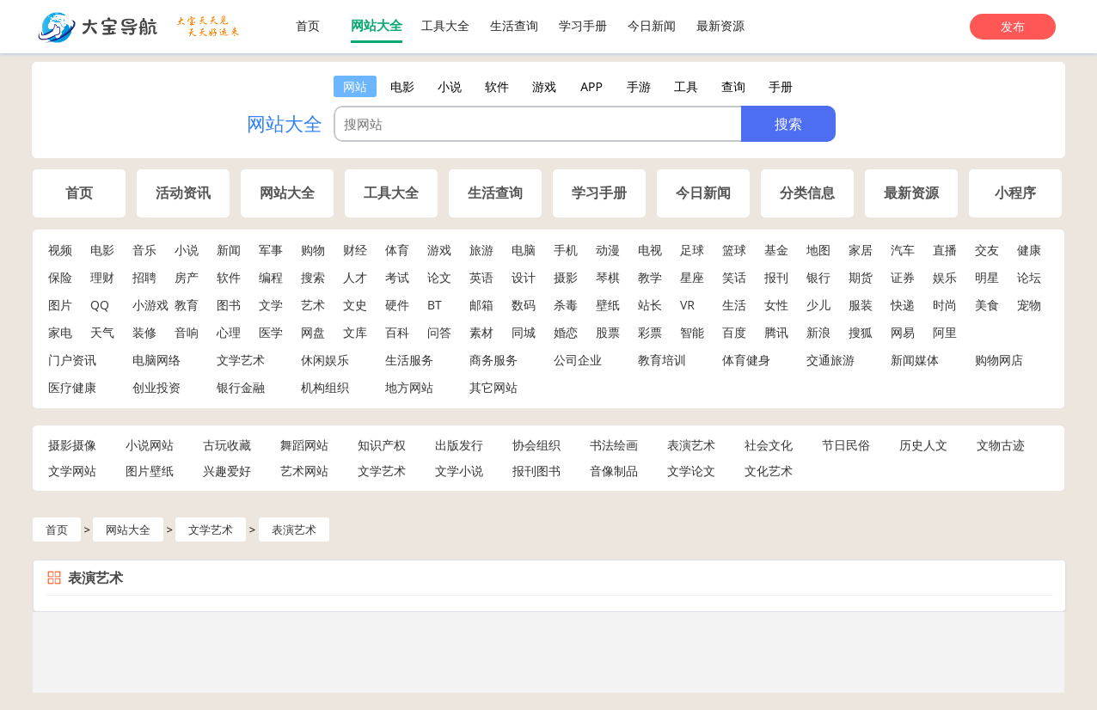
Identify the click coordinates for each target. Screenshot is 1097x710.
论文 (439, 277)
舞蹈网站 (304, 445)
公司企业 (578, 360)
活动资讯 (183, 193)
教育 (187, 305)
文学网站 (72, 470)
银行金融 (241, 387)
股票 (608, 332)
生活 (734, 305)
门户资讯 (72, 360)
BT (434, 305)
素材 (481, 332)
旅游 (481, 250)
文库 (355, 332)
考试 (397, 277)
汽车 (903, 250)
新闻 (229, 250)
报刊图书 (536, 470)
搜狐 (861, 332)
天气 (102, 332)
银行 (818, 277)
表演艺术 (691, 445)
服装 (861, 305)
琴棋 (608, 277)
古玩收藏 (227, 445)
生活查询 (514, 25)
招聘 (144, 277)
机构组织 (325, 387)
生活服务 (409, 360)
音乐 (144, 250)
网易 (903, 332)
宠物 (1029, 305)
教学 (650, 277)
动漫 (608, 250)
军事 (271, 250)
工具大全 (445, 25)
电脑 (524, 250)
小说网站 (150, 445)
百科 (397, 332)
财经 (355, 250)
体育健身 (746, 360)
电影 (102, 250)
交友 (987, 250)
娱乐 (945, 277)
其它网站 (493, 387)
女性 (776, 305)
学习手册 (583, 25)
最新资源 (720, 25)
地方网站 (409, 387)
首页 (308, 25)
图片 (60, 305)
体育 (397, 250)
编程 (271, 277)
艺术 (313, 305)
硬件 (397, 305)
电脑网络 (156, 360)
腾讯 (776, 332)
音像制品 (614, 470)
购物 (313, 250)
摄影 (566, 277)
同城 (524, 332)
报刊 (776, 277)
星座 (692, 277)
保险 (60, 277)
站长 (650, 305)
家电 (60, 332)
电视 (650, 250)
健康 (1029, 250)
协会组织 (536, 445)
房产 (187, 277)
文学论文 (691, 470)
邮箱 (481, 305)
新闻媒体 (915, 360)
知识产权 (382, 445)
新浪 (818, 332)
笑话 (734, 277)
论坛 (1029, 277)
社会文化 (769, 445)
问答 (439, 332)
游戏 (439, 250)
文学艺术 (241, 360)
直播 (945, 250)
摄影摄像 (72, 445)
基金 (776, 250)
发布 (1013, 26)
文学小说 (459, 470)
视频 (60, 250)
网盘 (313, 332)
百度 (734, 332)
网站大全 (376, 25)
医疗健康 (72, 387)
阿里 (945, 332)
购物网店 (999, 360)
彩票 (650, 332)
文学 (271, 305)
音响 (187, 332)
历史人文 (923, 445)
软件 (229, 277)
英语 (481, 277)
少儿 (818, 305)
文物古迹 (1001, 445)
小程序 (1015, 193)
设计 (524, 277)
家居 (861, 250)
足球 (692, 250)
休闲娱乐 (325, 360)
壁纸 (608, 305)
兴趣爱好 (227, 470)
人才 (355, 277)
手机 (566, 250)
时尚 (945, 305)
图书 (229, 305)
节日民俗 (846, 445)
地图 (818, 250)
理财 (102, 277)
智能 (692, 332)
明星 (987, 277)
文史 (355, 305)
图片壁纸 (150, 470)
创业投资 (156, 387)
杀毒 (566, 305)
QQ (99, 305)
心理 (229, 332)
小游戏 (150, 305)
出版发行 (459, 445)
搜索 (313, 277)
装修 (144, 332)
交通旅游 (830, 360)
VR (687, 305)
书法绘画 (614, 445)
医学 (271, 332)
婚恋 (566, 332)
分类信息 (807, 193)
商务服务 (493, 360)
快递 (903, 305)
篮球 (734, 250)
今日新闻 (652, 25)
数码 (524, 305)
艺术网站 (304, 470)
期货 (861, 277)
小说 (187, 250)
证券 (903, 277)
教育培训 (662, 360)
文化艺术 (769, 470)
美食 (987, 305)
